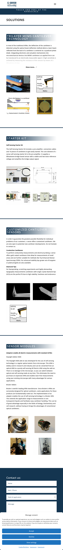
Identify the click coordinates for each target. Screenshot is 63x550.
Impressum (33, 547)
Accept (31, 531)
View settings (31, 542)
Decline (31, 537)
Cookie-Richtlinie (24, 547)
